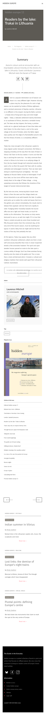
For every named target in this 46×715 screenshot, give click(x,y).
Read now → (23, 541)
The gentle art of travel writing (12, 442)
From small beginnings (10, 438)
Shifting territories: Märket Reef (12, 446)
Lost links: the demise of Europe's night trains (19, 563)
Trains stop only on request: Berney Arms (15, 425)
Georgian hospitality (9, 458)
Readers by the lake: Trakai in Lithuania (14, 421)
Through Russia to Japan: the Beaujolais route (16, 430)
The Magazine (18, 46)
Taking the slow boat (9, 434)
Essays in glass (8, 470)
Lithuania (7, 333)
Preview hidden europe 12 (11, 478)
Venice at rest (7, 466)
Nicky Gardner (11, 530)
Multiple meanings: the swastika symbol (14, 450)
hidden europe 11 (29, 46)
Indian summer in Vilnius (20, 524)
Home (9, 46)
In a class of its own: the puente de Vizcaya (15, 454)
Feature (18, 92)
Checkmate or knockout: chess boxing (14, 413)
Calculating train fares (10, 474)
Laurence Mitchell (28, 92)
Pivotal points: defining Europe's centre (18, 603)
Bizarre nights (7, 462)
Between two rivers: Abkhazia (12, 409)
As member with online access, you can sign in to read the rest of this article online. (24, 271)
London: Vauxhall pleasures (11, 417)
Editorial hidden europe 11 (11, 405)
